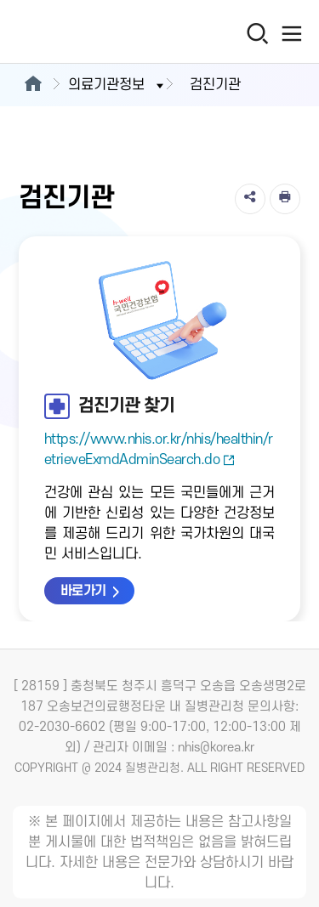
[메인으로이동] (33, 85)
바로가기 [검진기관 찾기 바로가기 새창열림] (83, 590)
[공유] (250, 199)
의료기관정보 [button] (117, 85)
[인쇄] (285, 199)
